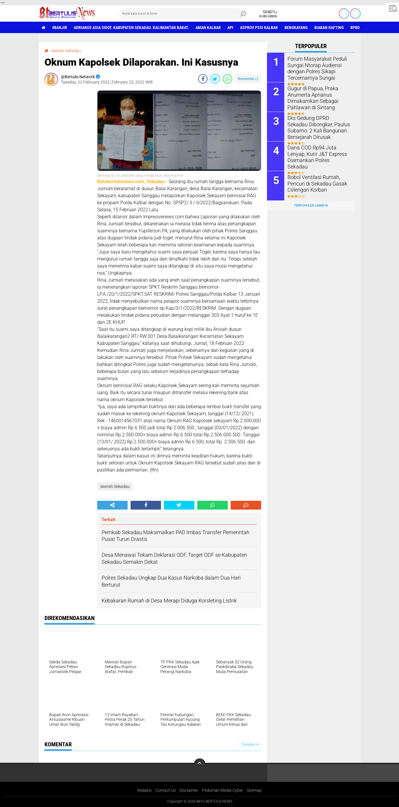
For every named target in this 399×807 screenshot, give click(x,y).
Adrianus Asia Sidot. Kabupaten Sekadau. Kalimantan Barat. (131, 27)
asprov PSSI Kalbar (259, 27)
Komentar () (248, 78)
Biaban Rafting (329, 27)
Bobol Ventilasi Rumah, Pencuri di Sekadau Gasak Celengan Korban (314, 183)
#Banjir (59, 27)
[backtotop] (200, 764)
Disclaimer (188, 790)
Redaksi (144, 790)
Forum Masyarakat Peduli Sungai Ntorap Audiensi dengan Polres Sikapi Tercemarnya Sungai (314, 67)
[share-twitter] (215, 79)
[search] (183, 13)
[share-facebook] (203, 79)
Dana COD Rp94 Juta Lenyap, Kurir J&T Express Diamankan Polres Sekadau (318, 153)
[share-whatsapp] (227, 79)
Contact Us (165, 790)
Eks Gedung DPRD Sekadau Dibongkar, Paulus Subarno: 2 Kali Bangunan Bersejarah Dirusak (317, 127)
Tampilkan (249, 744)
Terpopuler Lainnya (311, 205)
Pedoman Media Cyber (222, 790)
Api (230, 27)
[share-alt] (112, 505)
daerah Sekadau (66, 50)
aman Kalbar (208, 27)
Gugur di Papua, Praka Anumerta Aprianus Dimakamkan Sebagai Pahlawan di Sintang (310, 97)
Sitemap (254, 790)
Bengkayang (296, 27)
